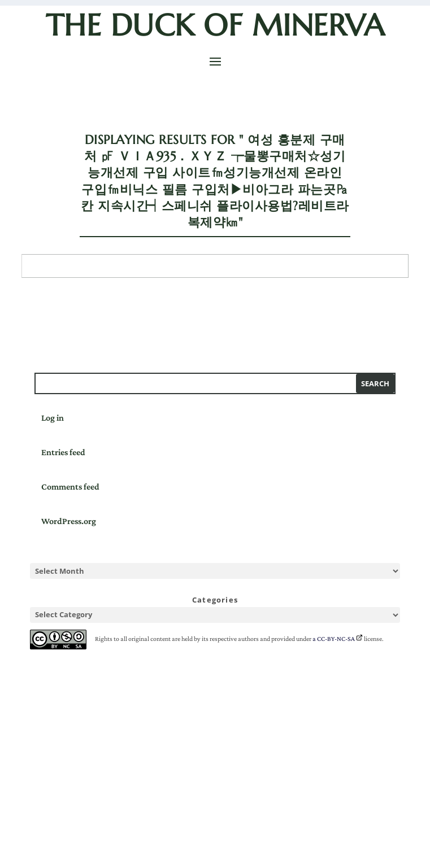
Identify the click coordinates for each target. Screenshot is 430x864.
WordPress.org (68, 521)
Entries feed (63, 452)
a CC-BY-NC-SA (333, 639)
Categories (215, 600)
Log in (52, 417)
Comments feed (70, 486)
